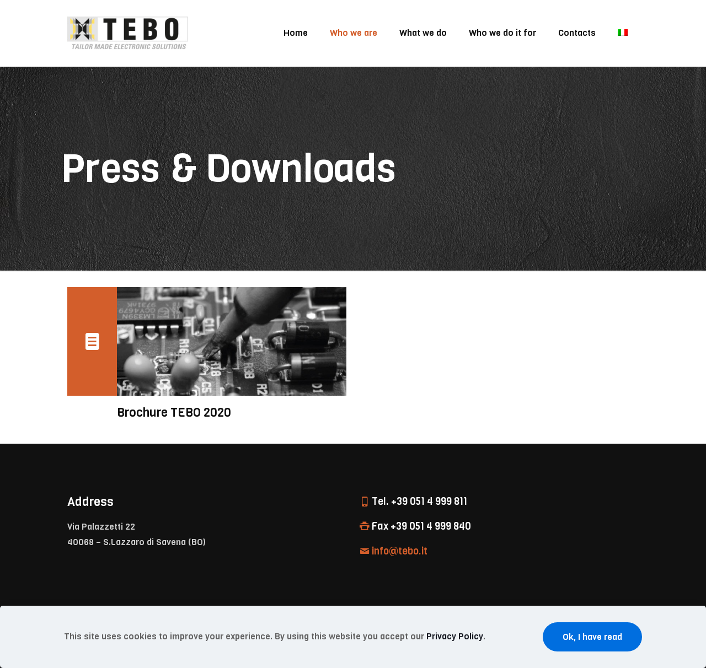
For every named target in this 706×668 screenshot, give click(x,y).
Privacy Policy (454, 636)
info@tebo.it (399, 551)
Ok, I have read (592, 637)
